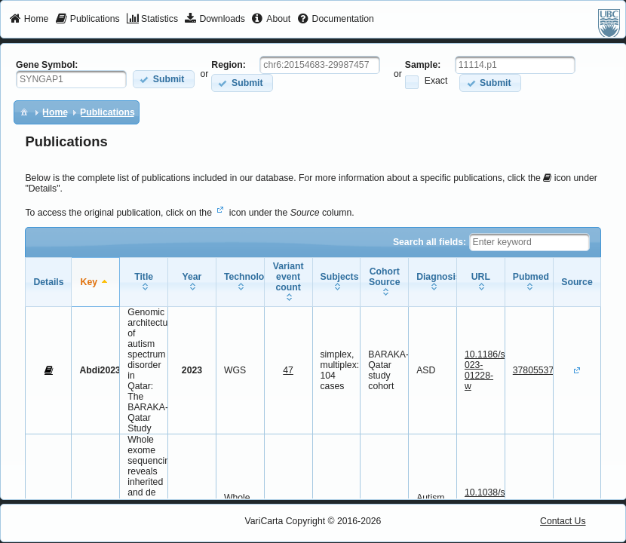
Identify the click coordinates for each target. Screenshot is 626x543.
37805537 (533, 370)
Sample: (423, 65)
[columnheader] (96, 282)
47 (288, 370)
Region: (228, 65)
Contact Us (563, 521)
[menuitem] (29, 19)
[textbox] (71, 79)
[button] (163, 78)
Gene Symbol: (47, 65)
